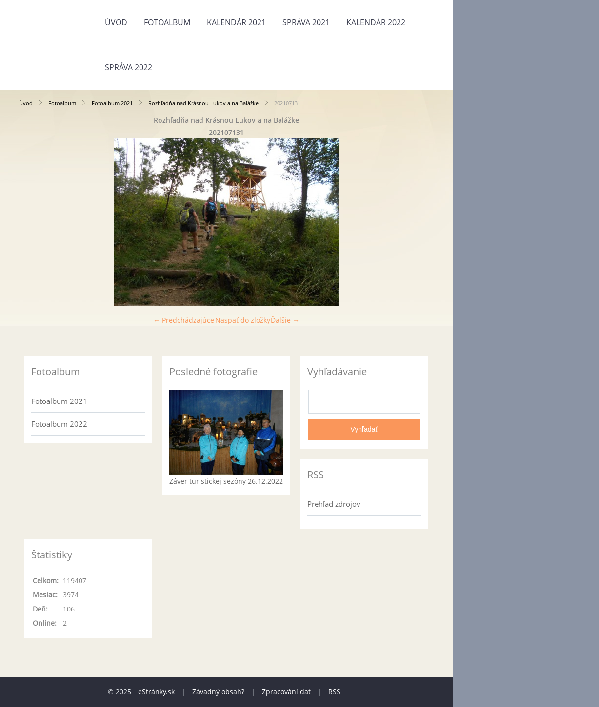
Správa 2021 (306, 22)
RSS (334, 691)
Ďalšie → (285, 320)
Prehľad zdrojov (333, 504)
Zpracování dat (286, 691)
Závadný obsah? (218, 691)
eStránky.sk (156, 691)
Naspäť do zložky (242, 320)
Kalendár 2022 (375, 22)
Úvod (116, 22)
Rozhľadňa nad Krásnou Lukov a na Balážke (203, 103)
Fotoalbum (167, 22)
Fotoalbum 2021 (112, 103)
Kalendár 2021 (236, 22)
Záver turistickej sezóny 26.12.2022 (226, 481)
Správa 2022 (128, 67)
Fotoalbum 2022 (59, 424)
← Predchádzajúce (183, 320)
